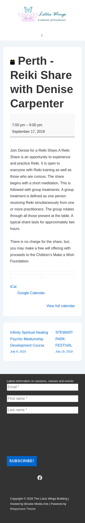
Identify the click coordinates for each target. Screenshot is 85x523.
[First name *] (42, 398)
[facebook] (39, 478)
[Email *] (42, 387)
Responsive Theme (23, 509)
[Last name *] (42, 410)
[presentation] (25, 434)
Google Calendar (31, 293)
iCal (13, 287)
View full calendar (60, 306)
